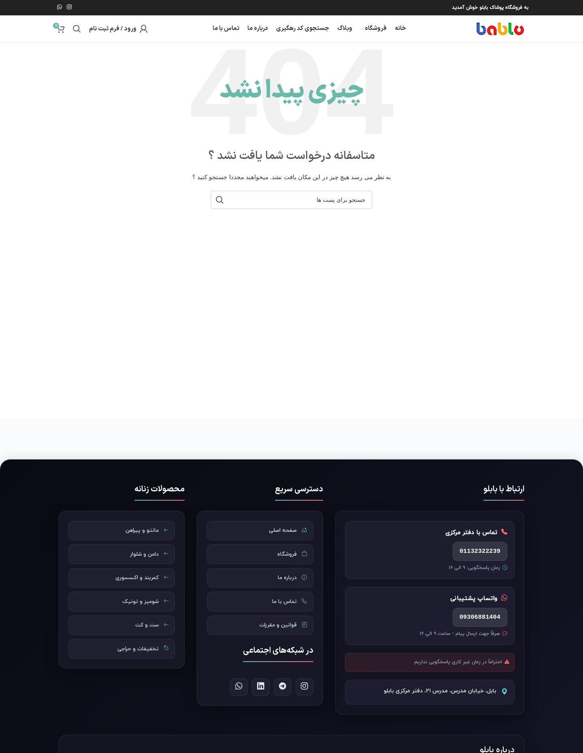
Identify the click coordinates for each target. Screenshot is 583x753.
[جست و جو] (77, 31)
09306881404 (476, 627)
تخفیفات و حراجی (140, 663)
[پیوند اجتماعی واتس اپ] (59, 7)
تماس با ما (287, 612)
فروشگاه (290, 562)
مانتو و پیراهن (144, 537)
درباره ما (290, 587)
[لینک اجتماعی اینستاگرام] (69, 7)
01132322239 (476, 558)
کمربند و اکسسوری (139, 587)
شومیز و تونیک (143, 612)
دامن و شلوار (146, 562)
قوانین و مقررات (281, 638)
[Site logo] (491, 30)
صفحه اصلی (286, 537)
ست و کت (149, 638)
